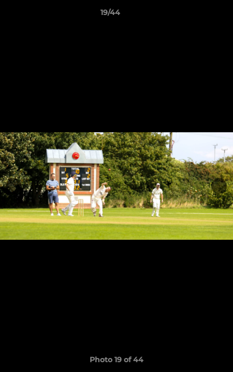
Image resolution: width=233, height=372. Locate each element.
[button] (196, 15)
